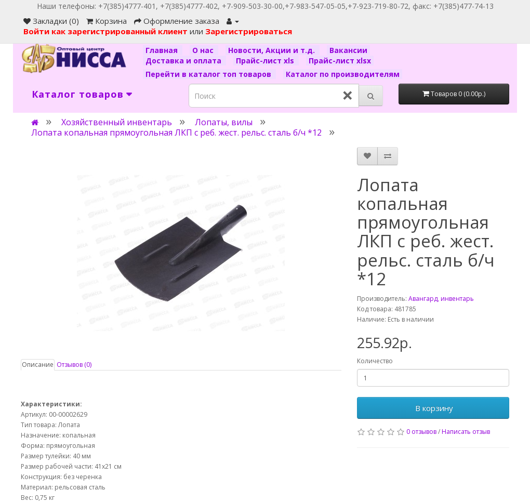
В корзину (433, 408)
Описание (38, 364)
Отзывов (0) (74, 364)
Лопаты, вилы (224, 122)
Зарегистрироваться (248, 31)
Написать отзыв (466, 431)
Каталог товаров (78, 94)
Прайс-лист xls (266, 60)
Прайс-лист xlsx (340, 60)
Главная (162, 50)
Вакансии (348, 50)
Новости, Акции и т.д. (272, 50)
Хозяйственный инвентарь (116, 122)
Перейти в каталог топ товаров (209, 74)
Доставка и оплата (184, 60)
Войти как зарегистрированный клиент (106, 31)
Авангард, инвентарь (441, 298)
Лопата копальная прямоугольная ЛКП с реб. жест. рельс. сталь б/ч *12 (176, 132)
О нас (204, 50)
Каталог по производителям (343, 74)
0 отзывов (421, 431)
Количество (375, 360)
